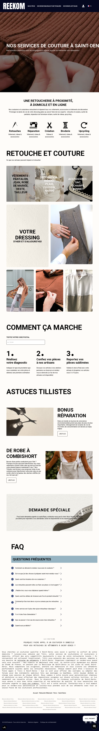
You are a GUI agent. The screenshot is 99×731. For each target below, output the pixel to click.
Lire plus (62, 434)
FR (90, 6)
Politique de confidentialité (48, 722)
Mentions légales (33, 722)
